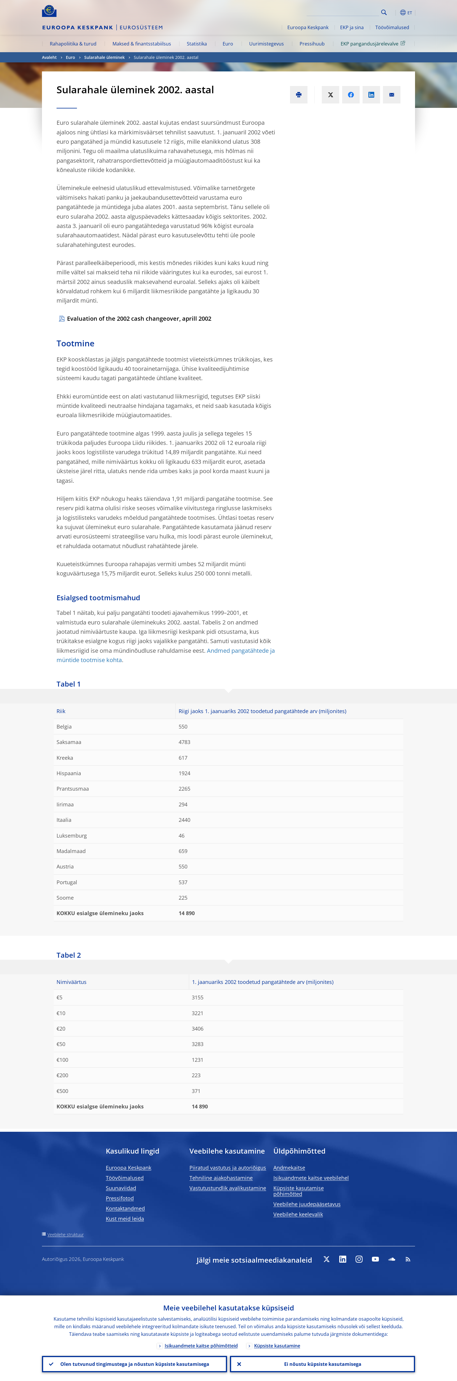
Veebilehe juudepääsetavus (307, 1204)
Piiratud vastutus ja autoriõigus (227, 1167)
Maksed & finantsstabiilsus (142, 44)
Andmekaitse (289, 1167)
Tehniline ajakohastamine (221, 1177)
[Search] (350, 11)
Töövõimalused (392, 27)
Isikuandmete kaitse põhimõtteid (201, 1345)
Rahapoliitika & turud (73, 44)
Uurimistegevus (266, 44)
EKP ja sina (352, 27)
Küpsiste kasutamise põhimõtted (298, 1191)
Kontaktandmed (125, 1208)
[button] (394, 12)
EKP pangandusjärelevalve (374, 43)
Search (384, 12)
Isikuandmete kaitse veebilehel (311, 1177)
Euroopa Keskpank (307, 27)
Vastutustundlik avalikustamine (227, 1188)
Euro (228, 44)
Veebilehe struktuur (66, 1234)
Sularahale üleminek (104, 57)
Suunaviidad (121, 1188)
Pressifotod (120, 1198)
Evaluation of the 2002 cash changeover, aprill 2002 (139, 318)
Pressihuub (312, 44)
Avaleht (49, 57)
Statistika (197, 44)
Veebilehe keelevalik (298, 1214)
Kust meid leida (125, 1218)
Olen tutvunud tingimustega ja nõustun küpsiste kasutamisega (134, 1364)
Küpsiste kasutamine (277, 1345)
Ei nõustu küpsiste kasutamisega (322, 1364)
